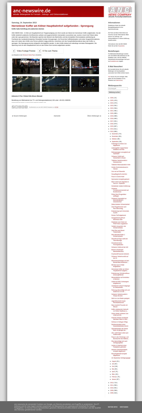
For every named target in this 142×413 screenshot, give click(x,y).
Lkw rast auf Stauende (118, 171)
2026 (112, 98)
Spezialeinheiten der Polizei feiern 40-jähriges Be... (119, 329)
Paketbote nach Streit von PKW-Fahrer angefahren (119, 222)
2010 (112, 388)
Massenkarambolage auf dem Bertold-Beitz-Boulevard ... (120, 261)
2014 (112, 129)
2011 (112, 385)
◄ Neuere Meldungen (19, 116)
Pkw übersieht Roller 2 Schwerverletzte (118, 235)
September (115, 141)
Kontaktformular (114, 61)
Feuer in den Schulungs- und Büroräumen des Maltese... (120, 337)
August (114, 361)
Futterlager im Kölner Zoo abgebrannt (119, 144)
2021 (112, 111)
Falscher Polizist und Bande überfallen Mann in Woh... (119, 318)
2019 (112, 116)
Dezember (115, 134)
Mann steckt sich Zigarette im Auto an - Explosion (120, 182)
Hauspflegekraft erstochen (119, 174)
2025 (112, 100)
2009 (112, 390)
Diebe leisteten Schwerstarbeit (120, 204)
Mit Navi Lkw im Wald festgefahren (117, 265)
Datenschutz (119, 80)
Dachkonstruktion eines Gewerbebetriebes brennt (119, 325)
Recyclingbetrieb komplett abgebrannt (119, 354)
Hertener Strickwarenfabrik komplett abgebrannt (119, 350)
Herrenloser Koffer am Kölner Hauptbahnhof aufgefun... (120, 269)
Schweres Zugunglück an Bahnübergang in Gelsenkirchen (118, 200)
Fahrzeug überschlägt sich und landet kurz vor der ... (120, 290)
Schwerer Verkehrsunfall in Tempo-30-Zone (119, 295)
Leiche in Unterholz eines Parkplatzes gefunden (118, 346)
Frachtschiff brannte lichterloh (120, 254)
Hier (109, 76)
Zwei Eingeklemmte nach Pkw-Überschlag (118, 207)
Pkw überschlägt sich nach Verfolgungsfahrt (119, 342)
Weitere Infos (112, 407)
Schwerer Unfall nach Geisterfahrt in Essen (118, 157)
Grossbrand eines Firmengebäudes (117, 243)
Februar (114, 377)
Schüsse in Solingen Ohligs (119, 322)
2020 (112, 113)
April (113, 371)
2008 (112, 393)
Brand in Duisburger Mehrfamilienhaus (117, 250)
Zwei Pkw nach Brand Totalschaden (117, 231)
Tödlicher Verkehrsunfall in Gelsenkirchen (119, 161)
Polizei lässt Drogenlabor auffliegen (118, 195)
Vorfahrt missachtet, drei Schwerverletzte (118, 227)
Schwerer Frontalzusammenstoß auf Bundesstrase (120, 190)
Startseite (57, 116)
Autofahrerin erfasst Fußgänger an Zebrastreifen (120, 286)
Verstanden (124, 407)
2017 (112, 121)
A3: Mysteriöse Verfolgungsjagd (120, 358)
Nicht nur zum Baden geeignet (120, 298)
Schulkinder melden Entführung (120, 186)
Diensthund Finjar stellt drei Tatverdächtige (119, 239)
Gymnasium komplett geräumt (120, 179)
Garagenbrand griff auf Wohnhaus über (118, 218)
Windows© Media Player (29, 55)
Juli (113, 364)
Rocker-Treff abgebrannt (118, 215)
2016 (112, 123)
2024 (112, 103)
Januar (114, 379)
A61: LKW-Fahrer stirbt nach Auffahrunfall (119, 333)
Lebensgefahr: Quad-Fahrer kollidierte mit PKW (119, 148)
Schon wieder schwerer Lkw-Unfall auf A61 (119, 314)
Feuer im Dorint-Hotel (117, 176)
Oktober (114, 139)
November (115, 136)
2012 (112, 382)
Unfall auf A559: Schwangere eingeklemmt (120, 282)
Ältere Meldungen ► (94, 116)
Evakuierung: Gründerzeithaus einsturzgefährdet (120, 274)
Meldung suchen (114, 92)
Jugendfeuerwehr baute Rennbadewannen (118, 301)
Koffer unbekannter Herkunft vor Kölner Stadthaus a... (119, 310)
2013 (112, 131)
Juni (113, 366)
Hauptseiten (121, 46)
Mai (113, 369)
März (113, 374)
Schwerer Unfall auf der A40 (119, 247)
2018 (112, 118)
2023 (112, 105)
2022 (112, 108)
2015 (112, 126)
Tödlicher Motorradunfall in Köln (120, 164)
